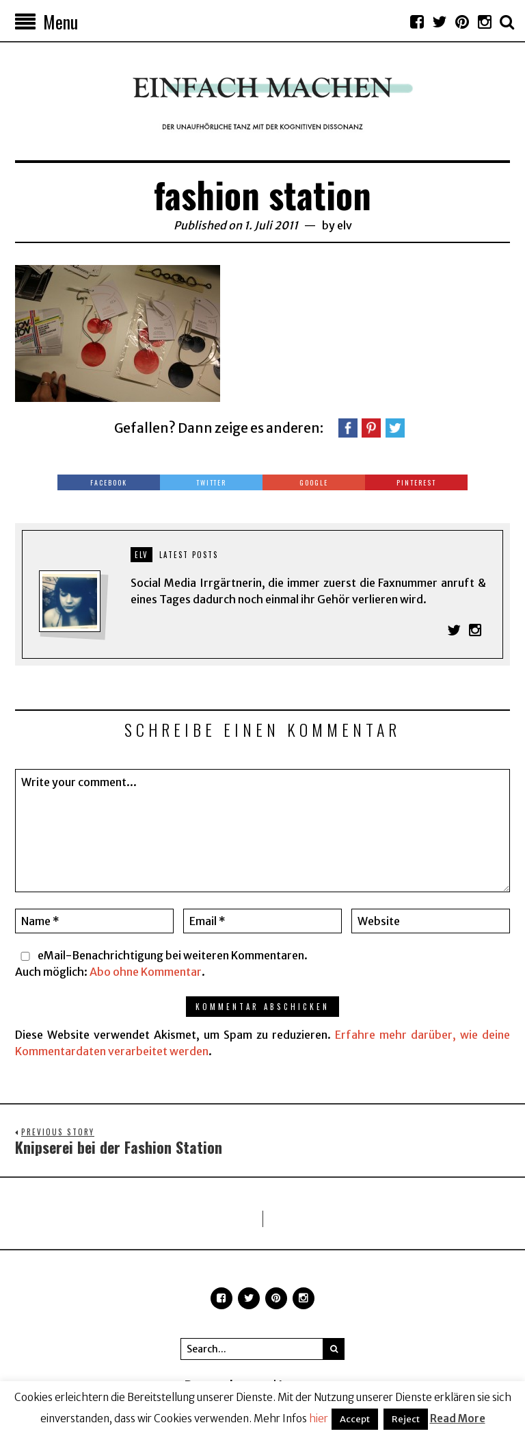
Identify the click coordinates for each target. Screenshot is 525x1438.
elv (344, 225)
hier (318, 1418)
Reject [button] (406, 1419)
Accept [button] (355, 1419)
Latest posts (188, 554)
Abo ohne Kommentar (146, 972)
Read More (457, 1418)
